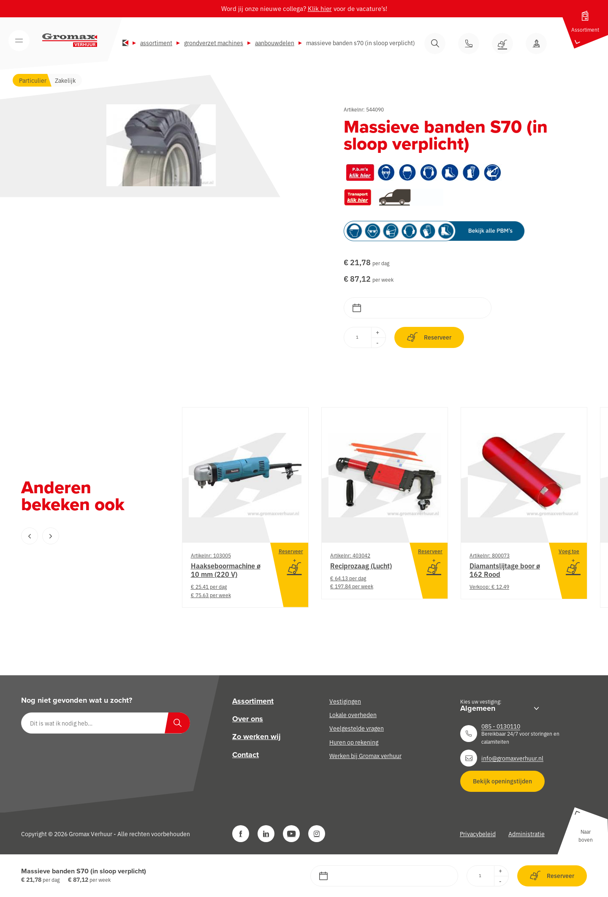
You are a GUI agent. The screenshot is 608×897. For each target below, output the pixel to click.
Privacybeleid (478, 833)
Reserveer (429, 337)
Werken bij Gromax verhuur (365, 755)
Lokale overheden (353, 714)
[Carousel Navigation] (84, 535)
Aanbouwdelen (274, 42)
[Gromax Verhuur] (69, 40)
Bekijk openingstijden (502, 781)
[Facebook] (240, 833)
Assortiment (156, 42)
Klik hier (320, 8)
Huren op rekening (353, 742)
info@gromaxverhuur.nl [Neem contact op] (512, 758)
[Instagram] (316, 833)
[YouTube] (291, 833)
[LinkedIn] (266, 833)
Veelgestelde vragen (356, 728)
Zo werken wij (256, 736)
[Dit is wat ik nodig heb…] (105, 723)
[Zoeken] (177, 723)
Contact (245, 754)
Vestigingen (345, 701)
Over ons (247, 718)
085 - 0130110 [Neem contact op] (500, 726)
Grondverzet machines (213, 42)
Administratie (526, 833)
